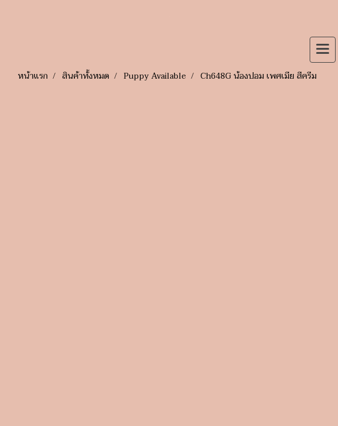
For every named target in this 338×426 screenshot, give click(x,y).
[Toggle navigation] (323, 50)
